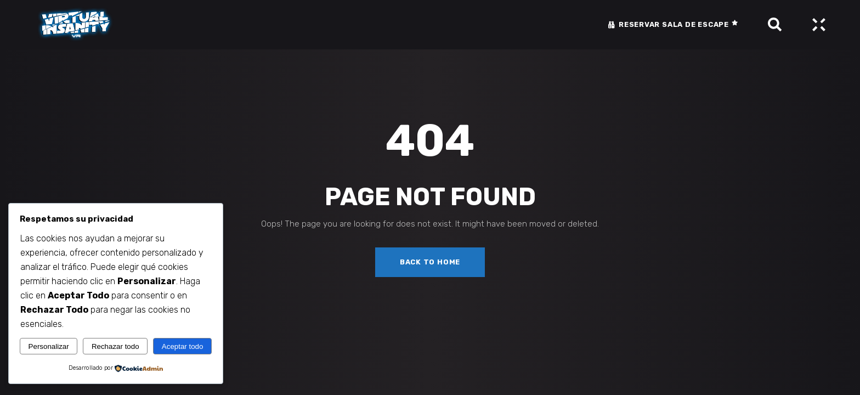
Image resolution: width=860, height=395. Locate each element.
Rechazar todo (115, 346)
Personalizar (49, 346)
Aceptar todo (182, 346)
